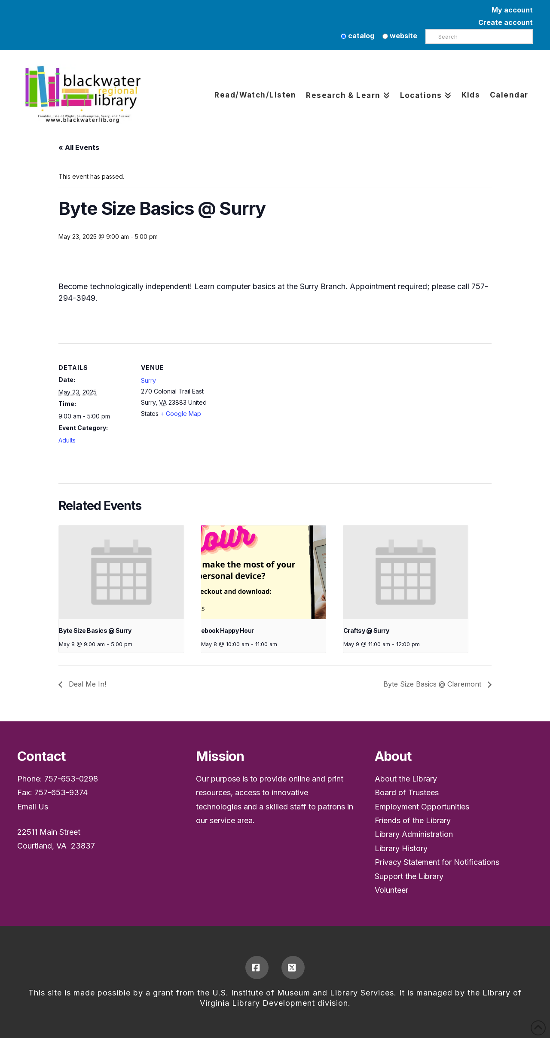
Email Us (32, 806)
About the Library (406, 778)
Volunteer (391, 890)
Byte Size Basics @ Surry (95, 630)
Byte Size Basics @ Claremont (433, 684)
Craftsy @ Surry (366, 630)
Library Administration (414, 834)
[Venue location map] (268, 402)
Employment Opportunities (422, 806)
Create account (505, 22)
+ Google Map (180, 413)
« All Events (78, 147)
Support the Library (409, 876)
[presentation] (121, 572)
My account (512, 10)
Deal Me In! (86, 684)
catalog (357, 35)
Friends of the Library (413, 820)
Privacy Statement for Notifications (437, 862)
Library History (401, 848)
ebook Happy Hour (227, 630)
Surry (148, 380)
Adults (67, 440)
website (399, 35)
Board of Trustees (407, 792)
